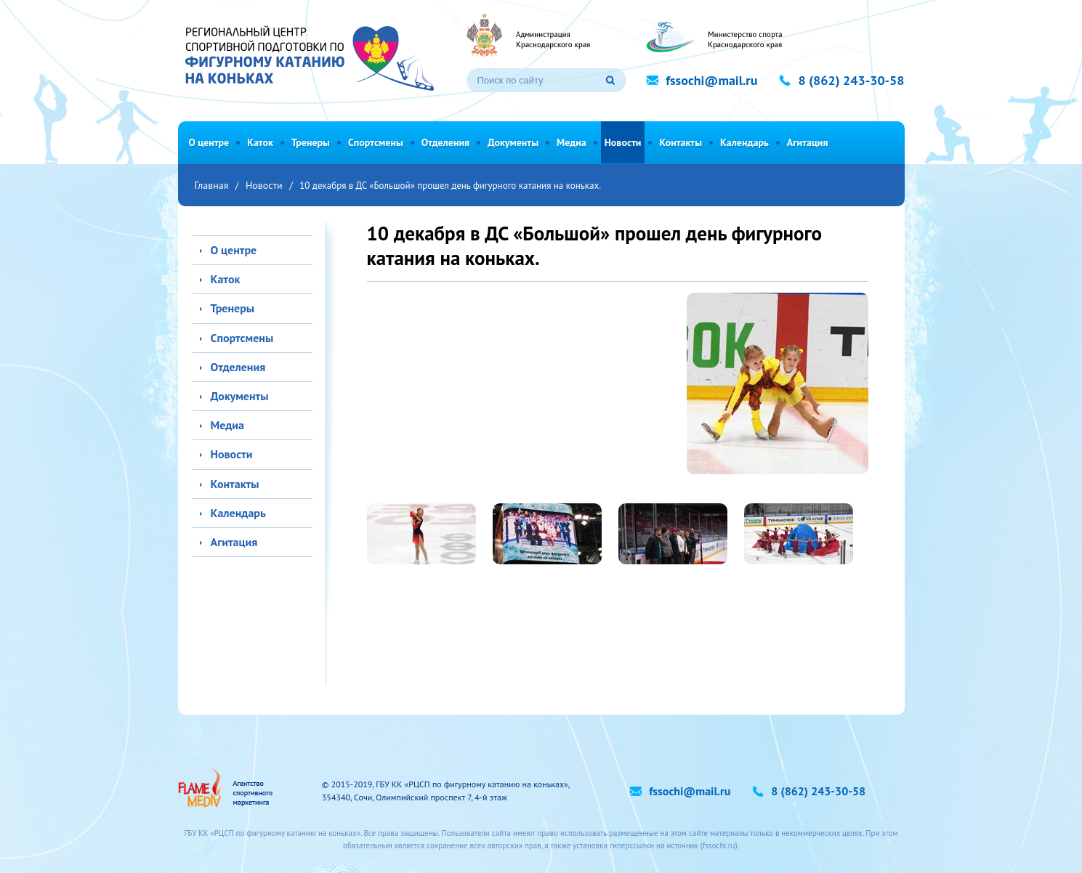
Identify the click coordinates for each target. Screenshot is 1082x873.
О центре (209, 142)
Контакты (680, 142)
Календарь (744, 142)
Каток (260, 142)
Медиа (571, 142)
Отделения (445, 142)
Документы (513, 142)
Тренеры (310, 142)
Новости (623, 142)
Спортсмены (375, 142)
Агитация (807, 142)
